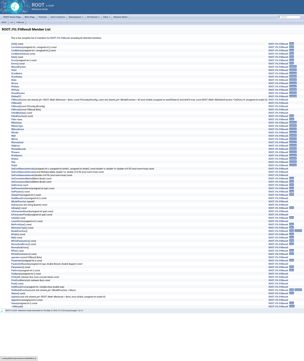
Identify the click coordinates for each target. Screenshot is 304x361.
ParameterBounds (20, 264)
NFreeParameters (20, 241)
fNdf (13, 136)
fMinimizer (16, 122)
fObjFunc (15, 145)
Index (14, 205)
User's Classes (58, 17)
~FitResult (16, 306)
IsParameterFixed (20, 214)
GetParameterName (21, 188)
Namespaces (76, 18)
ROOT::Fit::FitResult (60, 38)
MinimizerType (18, 228)
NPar (13, 251)
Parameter (16, 260)
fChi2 (14, 70)
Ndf (13, 237)
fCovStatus (16, 77)
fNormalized (17, 142)
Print (13, 277)
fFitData (15, 86)
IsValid (14, 218)
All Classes (93, 18)
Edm (13, 57)
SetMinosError (18, 287)
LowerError (16, 221)
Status (14, 293)
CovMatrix (16, 50)
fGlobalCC (16, 96)
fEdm (13, 80)
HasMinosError (18, 198)
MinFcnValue (17, 224)
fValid (14, 165)
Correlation (16, 47)
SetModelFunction (20, 290)
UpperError (16, 300)
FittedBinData (18, 113)
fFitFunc (15, 90)
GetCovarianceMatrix (21, 182)
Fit (12, 22)
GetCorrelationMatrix (21, 178)
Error (13, 60)
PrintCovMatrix (18, 280)
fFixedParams (18, 93)
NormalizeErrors (19, 247)
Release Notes (121, 17)
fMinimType (17, 126)
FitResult (20, 22)
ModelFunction (18, 231)
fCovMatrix (16, 73)
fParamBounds (18, 149)
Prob (13, 283)
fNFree (14, 139)
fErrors (14, 83)
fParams (15, 152)
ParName (15, 274)
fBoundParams (18, 67)
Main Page (30, 17)
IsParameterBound (20, 211)
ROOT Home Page (12, 17)
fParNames (16, 155)
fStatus (14, 159)
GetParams (16, 191)
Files (106, 18)
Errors (14, 63)
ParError (15, 270)
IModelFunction (19, 201)
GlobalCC (15, 195)
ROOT (4, 22)
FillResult (15, 99)
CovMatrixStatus (19, 54)
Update (14, 296)
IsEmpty (15, 208)
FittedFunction (18, 116)
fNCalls (14, 132)
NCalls (14, 234)
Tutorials (42, 17)
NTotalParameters (20, 254)
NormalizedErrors (20, 244)
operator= (16, 257)
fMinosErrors (17, 129)
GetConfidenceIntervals (22, 168)
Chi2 (13, 44)
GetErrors (16, 185)
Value (14, 303)
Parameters (17, 267)
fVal (13, 162)
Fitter (14, 119)
